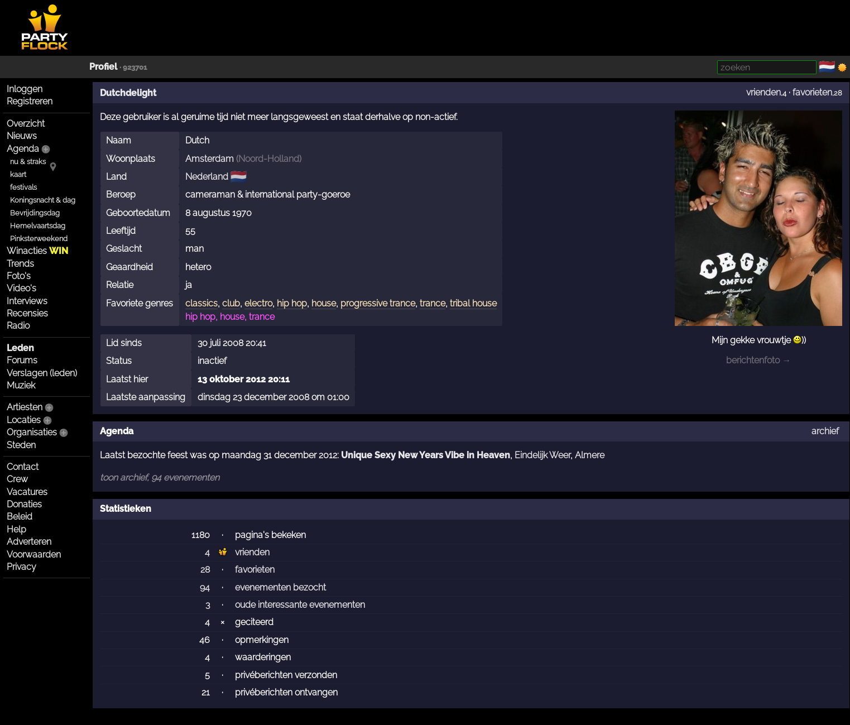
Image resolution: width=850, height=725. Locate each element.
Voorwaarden (34, 554)
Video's (21, 288)
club (231, 303)
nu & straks (28, 161)
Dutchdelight (128, 93)
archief (825, 431)
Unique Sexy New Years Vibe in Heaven (425, 455)
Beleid (19, 516)
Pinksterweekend (39, 238)
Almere (589, 455)
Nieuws (22, 136)
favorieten (812, 92)
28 (205, 569)
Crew (17, 479)
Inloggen (24, 89)
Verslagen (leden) (42, 373)
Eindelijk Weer (542, 455)
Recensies (27, 313)
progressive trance (377, 303)
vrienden (763, 92)
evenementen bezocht (280, 587)
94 (205, 587)
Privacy (21, 566)
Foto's (19, 276)
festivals (23, 187)
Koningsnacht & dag (42, 200)
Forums (22, 360)
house (323, 303)
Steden (21, 445)
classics (201, 303)
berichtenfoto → (758, 360)
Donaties (24, 504)
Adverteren (29, 541)
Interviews (27, 301)
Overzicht (26, 123)
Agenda (23, 148)
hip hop (292, 303)
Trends (20, 263)
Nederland (206, 176)
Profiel (103, 66)
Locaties (24, 420)
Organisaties (32, 432)
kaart (18, 174)
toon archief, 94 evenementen (159, 477)
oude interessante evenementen (300, 604)
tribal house (473, 303)
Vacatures (27, 492)
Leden (20, 348)
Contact (23, 467)
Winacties (37, 251)
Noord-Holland (268, 158)
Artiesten (24, 407)
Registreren (29, 101)
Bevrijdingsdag (35, 213)
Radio (18, 325)
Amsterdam (209, 158)
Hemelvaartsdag (37, 226)
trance (432, 303)
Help (16, 529)
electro (258, 303)
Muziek (21, 385)
